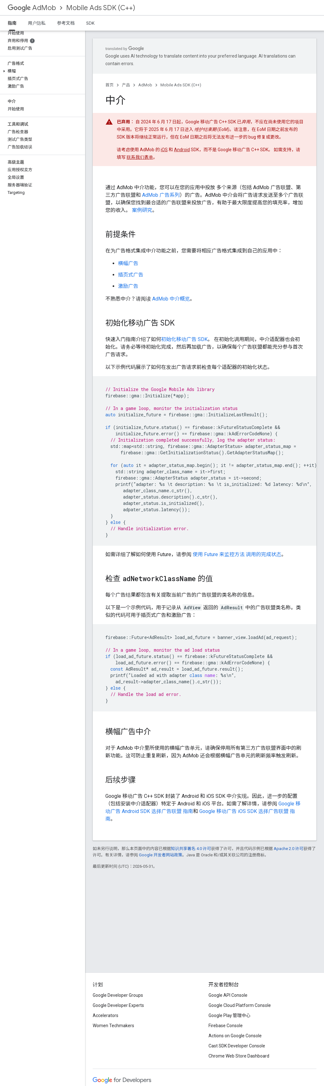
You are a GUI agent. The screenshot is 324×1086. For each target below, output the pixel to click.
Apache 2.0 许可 (288, 848)
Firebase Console (226, 1025)
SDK (90, 23)
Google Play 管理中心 (230, 1015)
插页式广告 (130, 275)
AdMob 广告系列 (161, 195)
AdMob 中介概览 (171, 299)
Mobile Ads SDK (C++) (100, 7)
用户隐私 (37, 23)
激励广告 (128, 286)
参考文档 (66, 23)
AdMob (32, 7)
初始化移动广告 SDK (184, 339)
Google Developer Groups (118, 995)
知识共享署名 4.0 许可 (191, 848)
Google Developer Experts (118, 1005)
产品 (126, 85)
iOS (164, 149)
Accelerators (105, 1015)
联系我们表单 (140, 157)
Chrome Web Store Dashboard (239, 1055)
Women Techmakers (113, 1025)
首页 (109, 85)
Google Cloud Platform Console (240, 1005)
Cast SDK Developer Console (237, 1045)
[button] (41, 71)
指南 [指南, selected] (12, 23)
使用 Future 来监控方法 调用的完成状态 (237, 554)
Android (182, 149)
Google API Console (228, 995)
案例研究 (142, 210)
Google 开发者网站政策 (160, 855)
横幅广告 (128, 263)
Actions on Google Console (235, 1035)
